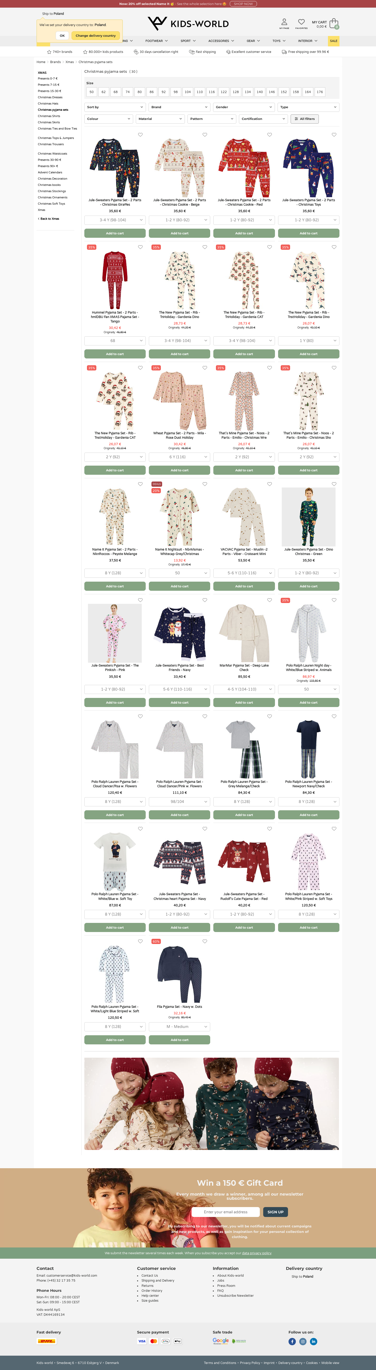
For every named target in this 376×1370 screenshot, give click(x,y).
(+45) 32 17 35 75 (61, 1280)
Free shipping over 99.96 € (305, 52)
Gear (253, 41)
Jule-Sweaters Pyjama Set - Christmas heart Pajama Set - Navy (180, 896)
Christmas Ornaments (52, 197)
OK (62, 36)
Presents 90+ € (48, 166)
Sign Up (276, 1212)
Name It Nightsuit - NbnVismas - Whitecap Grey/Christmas (179, 552)
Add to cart (115, 233)
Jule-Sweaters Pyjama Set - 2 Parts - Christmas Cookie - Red (244, 202)
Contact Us (150, 1275)
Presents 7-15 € (49, 85)
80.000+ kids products (103, 52)
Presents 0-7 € (48, 78)
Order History (152, 1291)
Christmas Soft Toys (51, 203)
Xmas (70, 62)
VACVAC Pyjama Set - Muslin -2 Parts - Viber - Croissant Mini (244, 552)
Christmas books (49, 185)
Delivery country (290, 1363)
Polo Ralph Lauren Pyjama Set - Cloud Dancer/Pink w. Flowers (179, 784)
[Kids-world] (188, 24)
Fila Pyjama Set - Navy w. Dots (179, 1007)
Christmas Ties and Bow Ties (57, 128)
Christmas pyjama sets (96, 62)
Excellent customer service (248, 52)
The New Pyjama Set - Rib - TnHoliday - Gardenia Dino (179, 315)
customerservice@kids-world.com (71, 1275)
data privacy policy (257, 1253)
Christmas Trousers (51, 144)
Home (41, 62)
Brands (55, 62)
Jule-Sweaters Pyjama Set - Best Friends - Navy (179, 668)
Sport (188, 41)
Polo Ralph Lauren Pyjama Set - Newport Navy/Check (308, 784)
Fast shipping (202, 52)
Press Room (226, 1286)
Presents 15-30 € (49, 91)
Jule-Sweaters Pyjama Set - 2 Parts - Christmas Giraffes (115, 202)
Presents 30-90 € (49, 160)
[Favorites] (140, 135)
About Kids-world (230, 1275)
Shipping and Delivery (158, 1280)
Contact (45, 1268)
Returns (148, 1286)
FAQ (220, 1291)
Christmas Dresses (50, 97)
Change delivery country (96, 36)
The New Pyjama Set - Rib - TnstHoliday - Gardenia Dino (309, 315)
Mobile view (330, 1363)
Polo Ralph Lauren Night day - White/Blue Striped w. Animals (309, 668)
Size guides (150, 1300)
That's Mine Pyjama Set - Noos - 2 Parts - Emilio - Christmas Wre (244, 435)
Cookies (312, 1363)
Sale (333, 41)
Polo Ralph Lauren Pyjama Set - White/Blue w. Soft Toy (114, 896)
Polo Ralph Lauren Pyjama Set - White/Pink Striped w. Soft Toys (308, 896)
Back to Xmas (48, 219)
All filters (305, 119)
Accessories (221, 41)
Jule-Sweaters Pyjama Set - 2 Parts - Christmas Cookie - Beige (179, 202)
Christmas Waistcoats (52, 153)
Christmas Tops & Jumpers (56, 138)
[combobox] (115, 220)
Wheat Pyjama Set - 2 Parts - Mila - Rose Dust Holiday (179, 435)
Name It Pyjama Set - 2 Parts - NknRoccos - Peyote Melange (115, 552)
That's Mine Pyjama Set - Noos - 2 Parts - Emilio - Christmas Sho (308, 435)
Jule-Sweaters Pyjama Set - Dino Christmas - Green (308, 552)
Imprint (269, 1363)
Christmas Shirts (49, 116)
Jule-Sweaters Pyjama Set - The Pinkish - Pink (115, 668)
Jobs (220, 1280)
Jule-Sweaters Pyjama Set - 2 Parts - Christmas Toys (308, 202)
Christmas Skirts (49, 122)
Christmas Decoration (52, 178)
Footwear (156, 41)
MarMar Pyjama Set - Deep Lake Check (244, 668)
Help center (150, 1296)
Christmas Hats (48, 103)
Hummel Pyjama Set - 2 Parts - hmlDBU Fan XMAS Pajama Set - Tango (115, 317)
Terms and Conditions (220, 1363)
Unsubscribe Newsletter (235, 1296)
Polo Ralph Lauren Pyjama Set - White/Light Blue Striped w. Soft (115, 1009)
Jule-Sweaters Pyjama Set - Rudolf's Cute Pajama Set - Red (244, 896)
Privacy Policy (250, 1363)
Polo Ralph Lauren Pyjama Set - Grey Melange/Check (244, 784)
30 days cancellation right (156, 51)
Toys (279, 41)
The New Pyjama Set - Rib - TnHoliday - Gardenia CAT (244, 315)
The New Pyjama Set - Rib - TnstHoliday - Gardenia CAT (115, 435)
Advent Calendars (50, 172)
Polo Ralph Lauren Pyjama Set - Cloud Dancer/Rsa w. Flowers (114, 784)
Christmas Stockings (52, 191)
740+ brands (59, 52)
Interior (308, 41)
